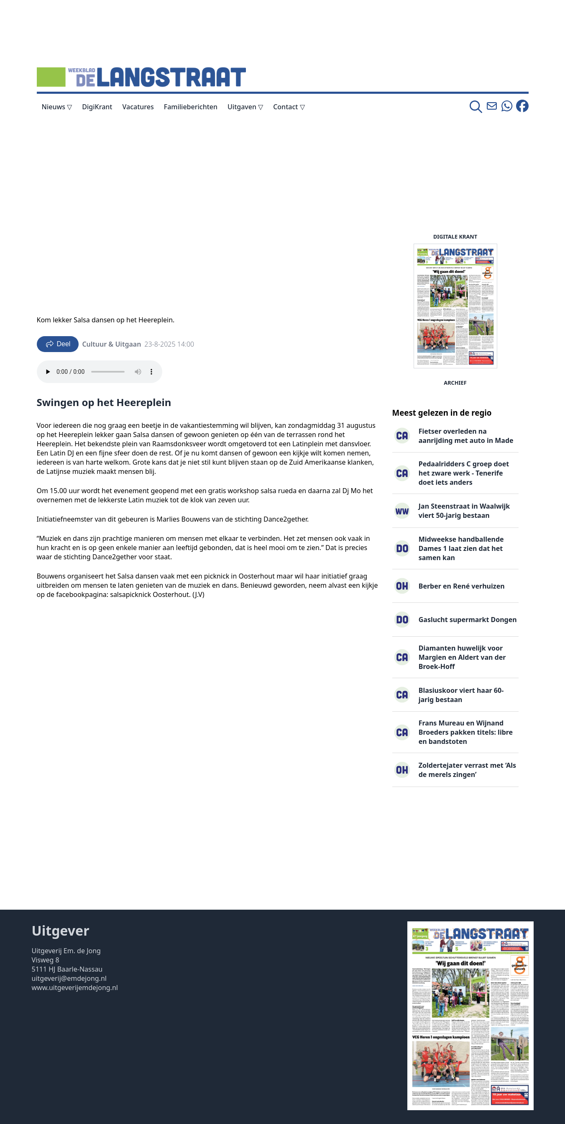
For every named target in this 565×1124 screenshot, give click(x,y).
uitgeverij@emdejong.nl (69, 978)
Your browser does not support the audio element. (99, 371)
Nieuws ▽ (57, 106)
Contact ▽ (288, 106)
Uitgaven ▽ (245, 106)
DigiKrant (97, 106)
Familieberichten (190, 106)
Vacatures (137, 106)
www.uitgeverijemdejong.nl (75, 987)
